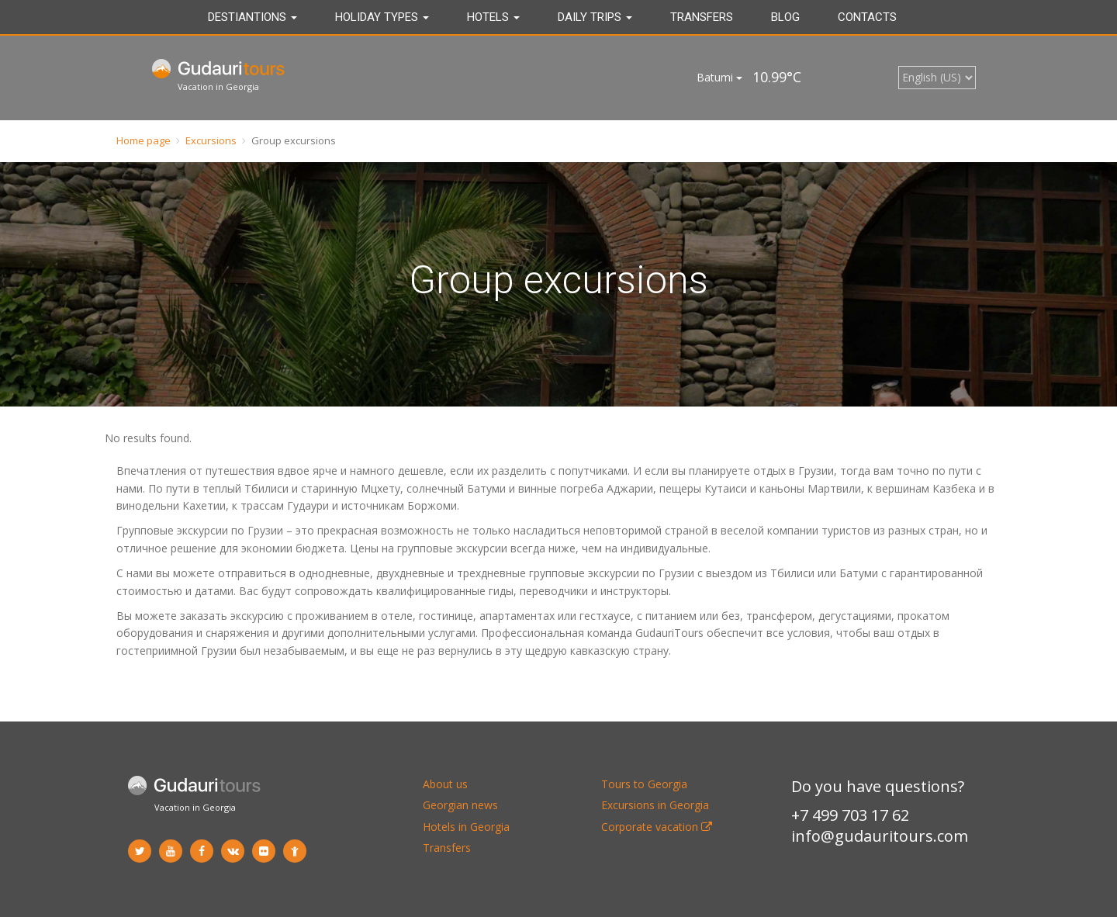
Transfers (701, 17)
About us (445, 784)
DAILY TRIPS (595, 17)
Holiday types (382, 17)
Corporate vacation (656, 826)
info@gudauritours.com (879, 835)
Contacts (867, 17)
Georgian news (460, 805)
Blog (785, 17)
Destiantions (252, 17)
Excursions (211, 140)
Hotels (493, 17)
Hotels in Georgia (466, 826)
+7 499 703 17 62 (850, 815)
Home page (143, 140)
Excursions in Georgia (655, 805)
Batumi (719, 77)
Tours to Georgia (644, 784)
